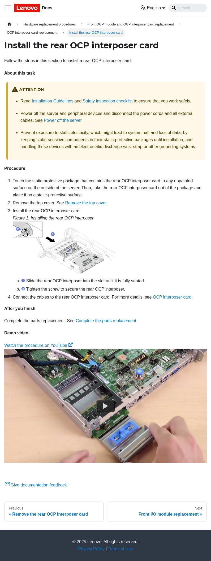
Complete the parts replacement (106, 320)
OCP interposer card (172, 297)
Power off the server (62, 120)
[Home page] (9, 24)
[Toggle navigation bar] (8, 8)
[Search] (188, 8)
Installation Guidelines (53, 101)
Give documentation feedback (35, 485)
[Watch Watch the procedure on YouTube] (105, 406)
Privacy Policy (91, 549)
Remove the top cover (85, 203)
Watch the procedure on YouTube (38, 345)
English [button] (150, 8)
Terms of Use (120, 549)
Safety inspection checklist (108, 101)
